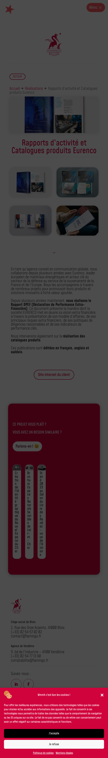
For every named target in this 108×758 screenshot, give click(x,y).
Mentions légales (64, 753)
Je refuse (54, 744)
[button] (102, 695)
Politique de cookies (43, 753)
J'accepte (54, 733)
